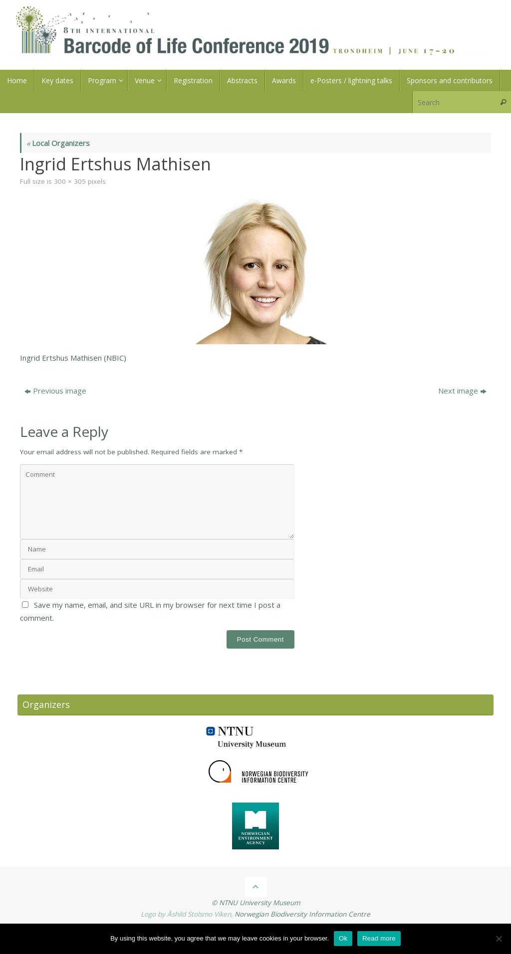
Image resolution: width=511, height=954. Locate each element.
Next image (462, 391)
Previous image (55, 391)
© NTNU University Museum (256, 902)
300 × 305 (70, 181)
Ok (343, 938)
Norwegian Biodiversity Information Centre (302, 914)
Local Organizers (58, 143)
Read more (379, 938)
